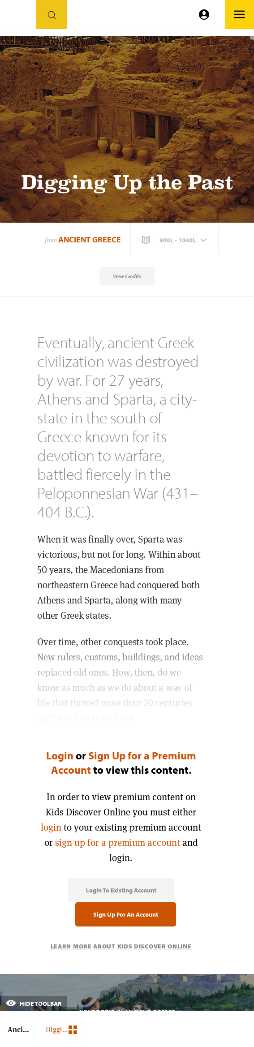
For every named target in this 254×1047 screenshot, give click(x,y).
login (51, 827)
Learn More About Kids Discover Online (121, 946)
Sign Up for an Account (125, 914)
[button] (175, 240)
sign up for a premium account (117, 842)
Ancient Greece (89, 239)
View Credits (127, 276)
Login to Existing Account (121, 890)
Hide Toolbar (33, 1004)
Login (59, 755)
